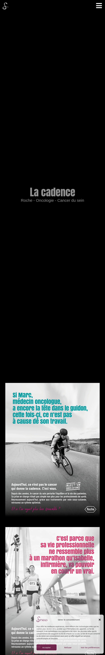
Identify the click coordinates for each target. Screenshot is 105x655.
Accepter (46, 647)
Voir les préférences (90, 647)
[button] (99, 619)
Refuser (68, 647)
